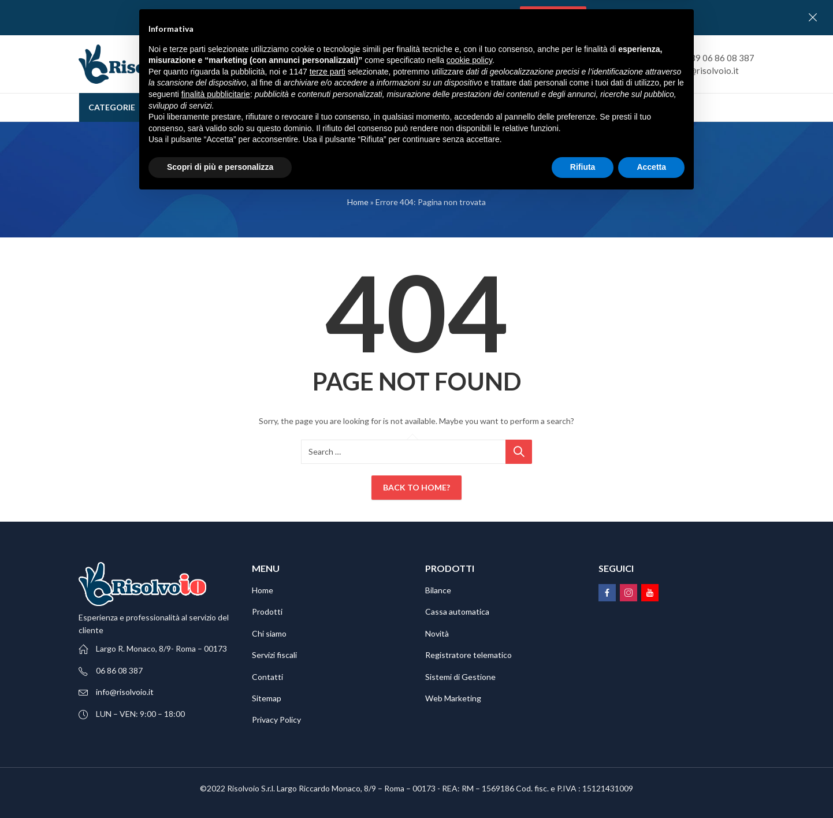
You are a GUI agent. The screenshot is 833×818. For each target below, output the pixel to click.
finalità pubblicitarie (215, 713)
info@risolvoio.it (125, 692)
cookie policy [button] (469, 680)
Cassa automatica (457, 611)
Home (358, 202)
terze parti (327, 691)
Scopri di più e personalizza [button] (220, 786)
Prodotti (267, 611)
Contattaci (553, 17)
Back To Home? (416, 487)
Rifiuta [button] (583, 786)
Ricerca (564, 64)
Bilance (438, 590)
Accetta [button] (651, 786)
